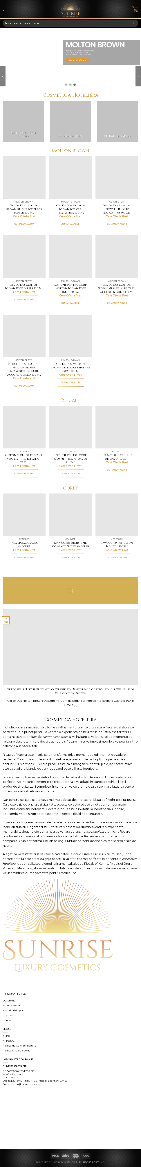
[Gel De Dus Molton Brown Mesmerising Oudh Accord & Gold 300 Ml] (116, 256)
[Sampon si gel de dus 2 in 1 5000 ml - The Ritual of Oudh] (24, 427)
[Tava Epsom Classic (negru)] (24, 514)
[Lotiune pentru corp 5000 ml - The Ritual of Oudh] (70, 427)
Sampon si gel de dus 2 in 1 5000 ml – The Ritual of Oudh (24, 458)
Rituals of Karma (15, 754)
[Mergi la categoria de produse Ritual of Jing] (70, 121)
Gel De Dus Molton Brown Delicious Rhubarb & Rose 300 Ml (70, 367)
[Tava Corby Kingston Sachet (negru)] (116, 514)
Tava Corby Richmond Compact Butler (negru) (70, 544)
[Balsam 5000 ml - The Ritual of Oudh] (116, 427)
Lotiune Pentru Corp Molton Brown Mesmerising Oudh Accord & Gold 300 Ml (24, 369)
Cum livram (9, 1015)
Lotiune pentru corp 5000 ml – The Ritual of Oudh (70, 458)
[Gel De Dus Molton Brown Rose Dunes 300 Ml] (24, 256)
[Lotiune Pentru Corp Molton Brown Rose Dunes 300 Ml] (70, 256)
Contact (7, 1020)
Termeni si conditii (13, 1005)
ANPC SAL (9, 1040)
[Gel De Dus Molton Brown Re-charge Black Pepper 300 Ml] (24, 177)
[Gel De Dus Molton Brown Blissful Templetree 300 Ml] (70, 177)
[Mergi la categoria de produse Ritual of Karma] (117, 121)
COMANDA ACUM (24, 224)
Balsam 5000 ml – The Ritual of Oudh (117, 457)
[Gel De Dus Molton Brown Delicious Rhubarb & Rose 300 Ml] (70, 336)
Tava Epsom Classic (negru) (24, 544)
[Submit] (134, 23)
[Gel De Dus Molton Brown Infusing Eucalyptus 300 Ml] (116, 177)
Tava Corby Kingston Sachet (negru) (117, 544)
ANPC (6, 1035)
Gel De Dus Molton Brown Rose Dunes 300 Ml (24, 286)
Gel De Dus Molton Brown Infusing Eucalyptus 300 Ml (117, 209)
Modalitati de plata (14, 1010)
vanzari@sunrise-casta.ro (25, 1084)
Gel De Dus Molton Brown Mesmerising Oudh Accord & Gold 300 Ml (116, 288)
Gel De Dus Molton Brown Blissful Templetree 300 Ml (70, 209)
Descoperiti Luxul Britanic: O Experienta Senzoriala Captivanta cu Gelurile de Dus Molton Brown (70, 691)
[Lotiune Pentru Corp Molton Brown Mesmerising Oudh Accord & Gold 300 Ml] (24, 336)
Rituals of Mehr (104, 799)
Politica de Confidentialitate (19, 1045)
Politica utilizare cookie (16, 1050)
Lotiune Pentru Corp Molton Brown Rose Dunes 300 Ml (70, 288)
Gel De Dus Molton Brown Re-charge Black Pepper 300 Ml (24, 209)
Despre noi (9, 1000)
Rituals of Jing (100, 777)
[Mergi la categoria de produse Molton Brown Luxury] (23, 121)
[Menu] (5, 9)
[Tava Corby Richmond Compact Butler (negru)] (70, 514)
